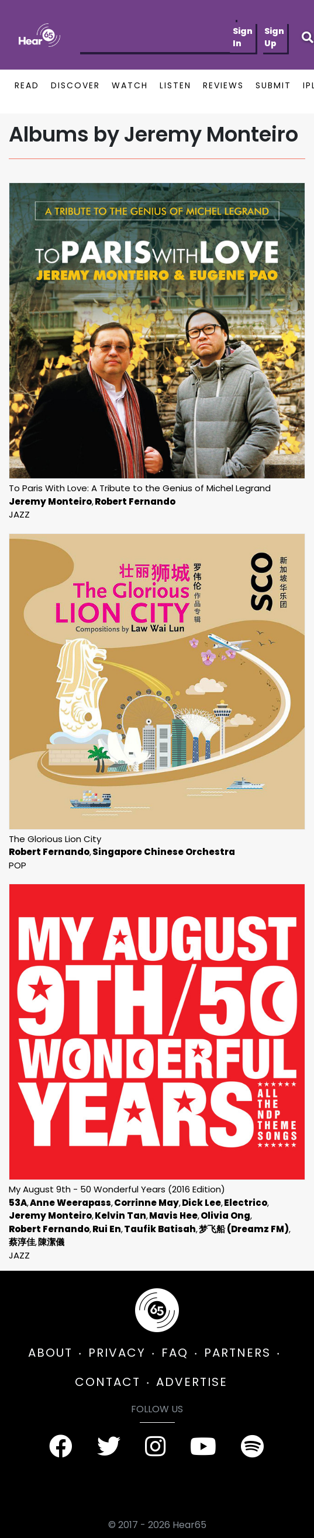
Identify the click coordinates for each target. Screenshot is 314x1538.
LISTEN (175, 85)
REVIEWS (223, 85)
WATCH (130, 85)
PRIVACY (117, 1352)
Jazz (19, 514)
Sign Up (274, 37)
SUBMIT (273, 85)
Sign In (243, 37)
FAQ (174, 1352)
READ (27, 85)
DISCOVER (75, 85)
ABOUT (50, 1352)
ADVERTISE (191, 1382)
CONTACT (107, 1382)
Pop (17, 865)
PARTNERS (237, 1352)
